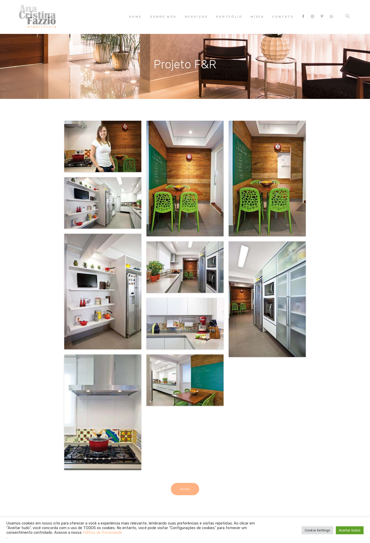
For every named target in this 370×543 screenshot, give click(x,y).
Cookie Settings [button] (317, 530)
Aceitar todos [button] (349, 530)
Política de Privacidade (102, 532)
